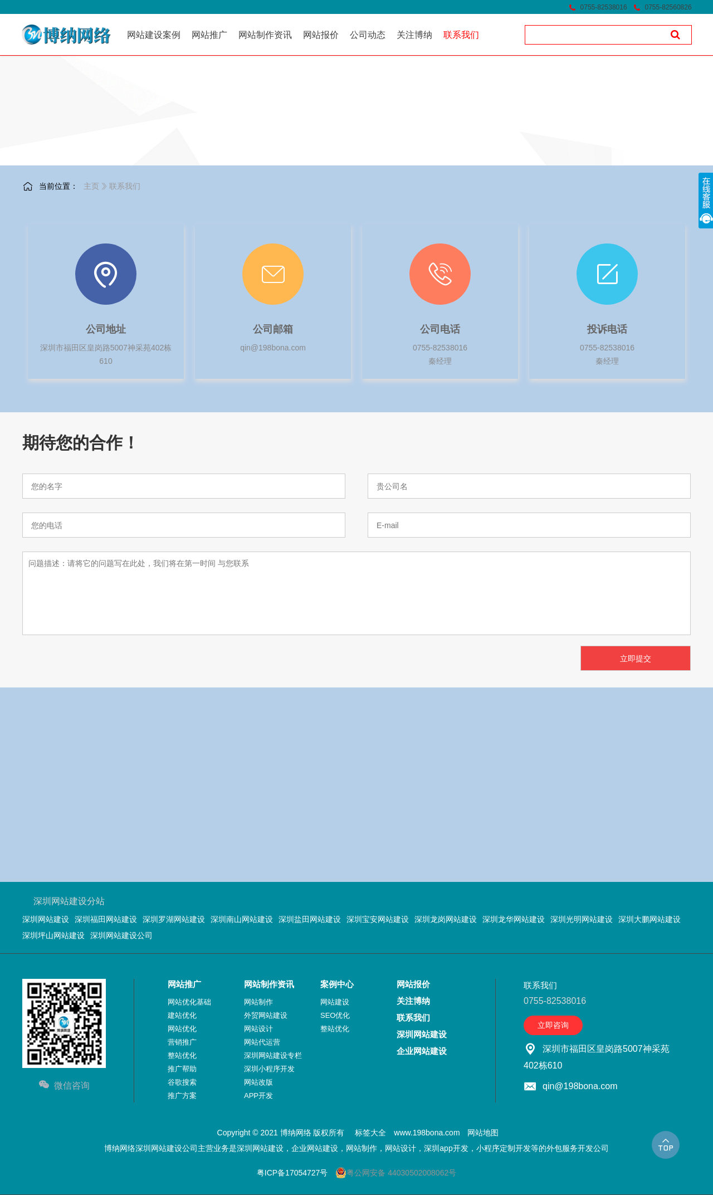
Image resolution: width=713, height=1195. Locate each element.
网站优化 (182, 1029)
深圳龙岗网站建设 (445, 919)
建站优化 (182, 1015)
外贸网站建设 (265, 1015)
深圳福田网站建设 (106, 919)
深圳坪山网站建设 (53, 935)
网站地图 (483, 1132)
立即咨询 (553, 1025)
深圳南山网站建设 (242, 919)
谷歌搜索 (182, 1082)
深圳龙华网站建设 (513, 919)
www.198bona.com (427, 1132)
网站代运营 (262, 1042)
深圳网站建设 (45, 919)
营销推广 (182, 1042)
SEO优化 (335, 1015)
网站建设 (334, 1002)
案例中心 (337, 984)
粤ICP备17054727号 (292, 1172)
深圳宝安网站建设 (377, 919)
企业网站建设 (422, 1051)
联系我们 (124, 186)
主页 (91, 186)
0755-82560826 (668, 7)
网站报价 (413, 984)
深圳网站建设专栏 (273, 1055)
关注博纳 (413, 1001)
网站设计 (258, 1029)
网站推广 (184, 984)
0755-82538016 (603, 7)
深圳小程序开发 (269, 1069)
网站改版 (258, 1082)
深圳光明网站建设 (581, 919)
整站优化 (182, 1055)
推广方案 (182, 1095)
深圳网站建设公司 (121, 935)
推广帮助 (182, 1069)
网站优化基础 (189, 1002)
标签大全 (370, 1132)
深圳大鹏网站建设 (649, 919)
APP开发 (258, 1095)
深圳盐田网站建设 (310, 919)
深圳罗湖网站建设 (174, 919)
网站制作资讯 (269, 984)
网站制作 (258, 1002)
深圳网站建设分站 (69, 901)
